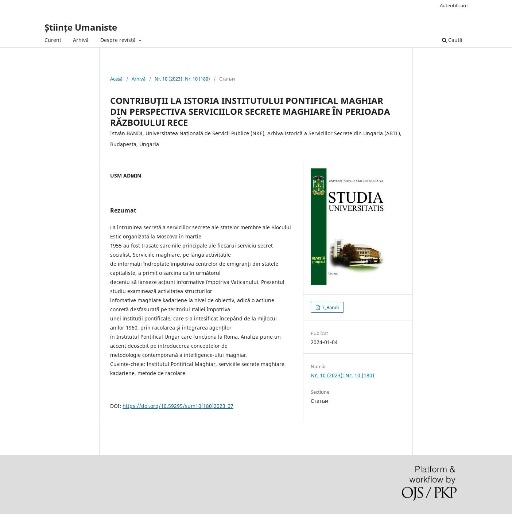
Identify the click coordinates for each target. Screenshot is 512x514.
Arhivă (81, 39)
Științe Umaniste (80, 27)
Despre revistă (118, 39)
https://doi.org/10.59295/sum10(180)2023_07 (178, 405)
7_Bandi (330, 307)
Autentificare (454, 5)
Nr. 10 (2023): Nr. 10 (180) (182, 78)
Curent (52, 39)
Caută (452, 39)
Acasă (116, 78)
